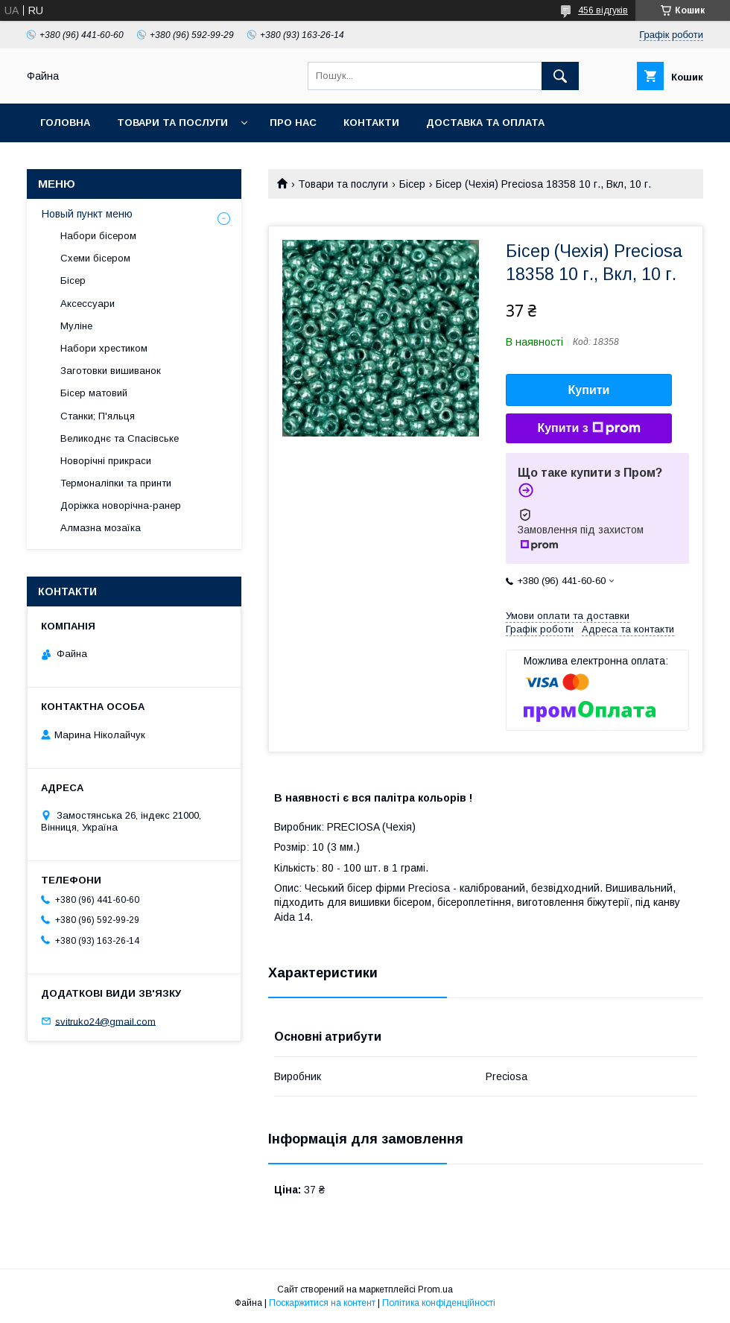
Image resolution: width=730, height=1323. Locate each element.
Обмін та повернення (103, 161)
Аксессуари (87, 303)
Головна (65, 122)
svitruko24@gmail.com (105, 1021)
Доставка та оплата (485, 122)
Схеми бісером (95, 258)
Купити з (588, 428)
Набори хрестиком (103, 348)
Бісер (412, 184)
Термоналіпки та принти (115, 483)
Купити (589, 390)
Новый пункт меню (87, 214)
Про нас (293, 122)
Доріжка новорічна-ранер (120, 505)
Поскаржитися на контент (322, 1303)
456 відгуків (603, 10)
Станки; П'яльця (97, 416)
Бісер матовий (93, 393)
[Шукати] (560, 76)
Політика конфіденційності (438, 1303)
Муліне (76, 325)
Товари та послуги (172, 122)
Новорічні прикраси (105, 460)
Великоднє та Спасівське (119, 438)
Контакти (371, 122)
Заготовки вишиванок (110, 370)
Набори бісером (98, 235)
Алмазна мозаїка (100, 527)
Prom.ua (435, 1289)
